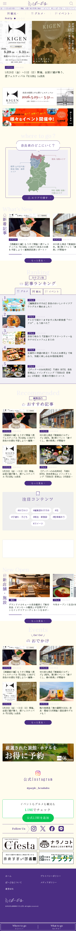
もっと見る (37, 261)
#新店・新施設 (40, 516)
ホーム (8, 876)
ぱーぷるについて (13, 883)
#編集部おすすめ (41, 510)
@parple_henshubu (38, 787)
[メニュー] (4, 3)
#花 (56, 510)
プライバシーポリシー (50, 876)
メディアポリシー (48, 883)
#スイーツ (38, 523)
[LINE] (61, 828)
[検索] (71, 3)
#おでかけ (23, 510)
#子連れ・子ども (19, 516)
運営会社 (9, 889)
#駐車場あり (59, 516)
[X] (43, 828)
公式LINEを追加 (38, 817)
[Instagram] (33, 828)
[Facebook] (52, 828)
